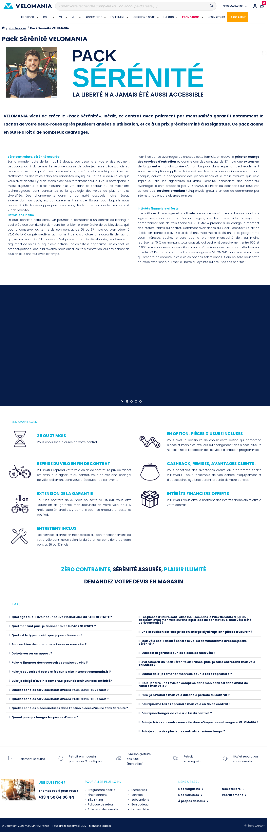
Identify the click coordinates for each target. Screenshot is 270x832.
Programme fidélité (101, 790)
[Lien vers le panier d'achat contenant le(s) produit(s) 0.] (262, 6)
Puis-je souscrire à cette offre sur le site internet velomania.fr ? (61, 672)
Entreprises (139, 790)
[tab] (69, 617)
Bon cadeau (140, 804)
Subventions (140, 800)
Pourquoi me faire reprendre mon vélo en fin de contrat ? (185, 704)
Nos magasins (189, 788)
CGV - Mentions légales (96, 826)
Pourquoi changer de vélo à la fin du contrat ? (176, 713)
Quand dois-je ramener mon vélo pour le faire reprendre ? (186, 674)
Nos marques (188, 795)
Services (137, 795)
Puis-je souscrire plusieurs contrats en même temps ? (183, 731)
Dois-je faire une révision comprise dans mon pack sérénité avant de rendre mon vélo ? (193, 684)
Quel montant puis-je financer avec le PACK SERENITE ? (54, 626)
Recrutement (233, 795)
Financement (97, 795)
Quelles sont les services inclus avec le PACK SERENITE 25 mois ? (60, 690)
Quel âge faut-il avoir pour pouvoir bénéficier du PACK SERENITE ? (62, 617)
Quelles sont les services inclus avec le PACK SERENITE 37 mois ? (60, 699)
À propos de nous (192, 801)
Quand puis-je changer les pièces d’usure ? (45, 717)
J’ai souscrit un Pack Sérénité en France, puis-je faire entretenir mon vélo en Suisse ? (197, 663)
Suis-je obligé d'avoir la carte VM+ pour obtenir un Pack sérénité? (62, 681)
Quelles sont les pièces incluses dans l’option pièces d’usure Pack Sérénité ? (70, 708)
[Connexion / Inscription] (255, 6)
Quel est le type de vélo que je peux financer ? (47, 635)
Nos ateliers (231, 788)
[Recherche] (135, 6)
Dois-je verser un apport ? (32, 653)
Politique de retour (100, 804)
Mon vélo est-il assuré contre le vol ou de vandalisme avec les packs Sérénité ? (193, 642)
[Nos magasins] (235, 6)
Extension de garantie (102, 809)
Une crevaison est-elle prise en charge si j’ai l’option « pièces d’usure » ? (196, 632)
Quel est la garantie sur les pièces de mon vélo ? (178, 653)
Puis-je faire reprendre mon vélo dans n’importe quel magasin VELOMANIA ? (199, 722)
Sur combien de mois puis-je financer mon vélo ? (49, 644)
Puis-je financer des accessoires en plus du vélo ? (50, 663)
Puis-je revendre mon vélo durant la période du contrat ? (185, 695)
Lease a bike (140, 809)
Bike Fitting (95, 800)
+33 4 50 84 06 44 (56, 797)
